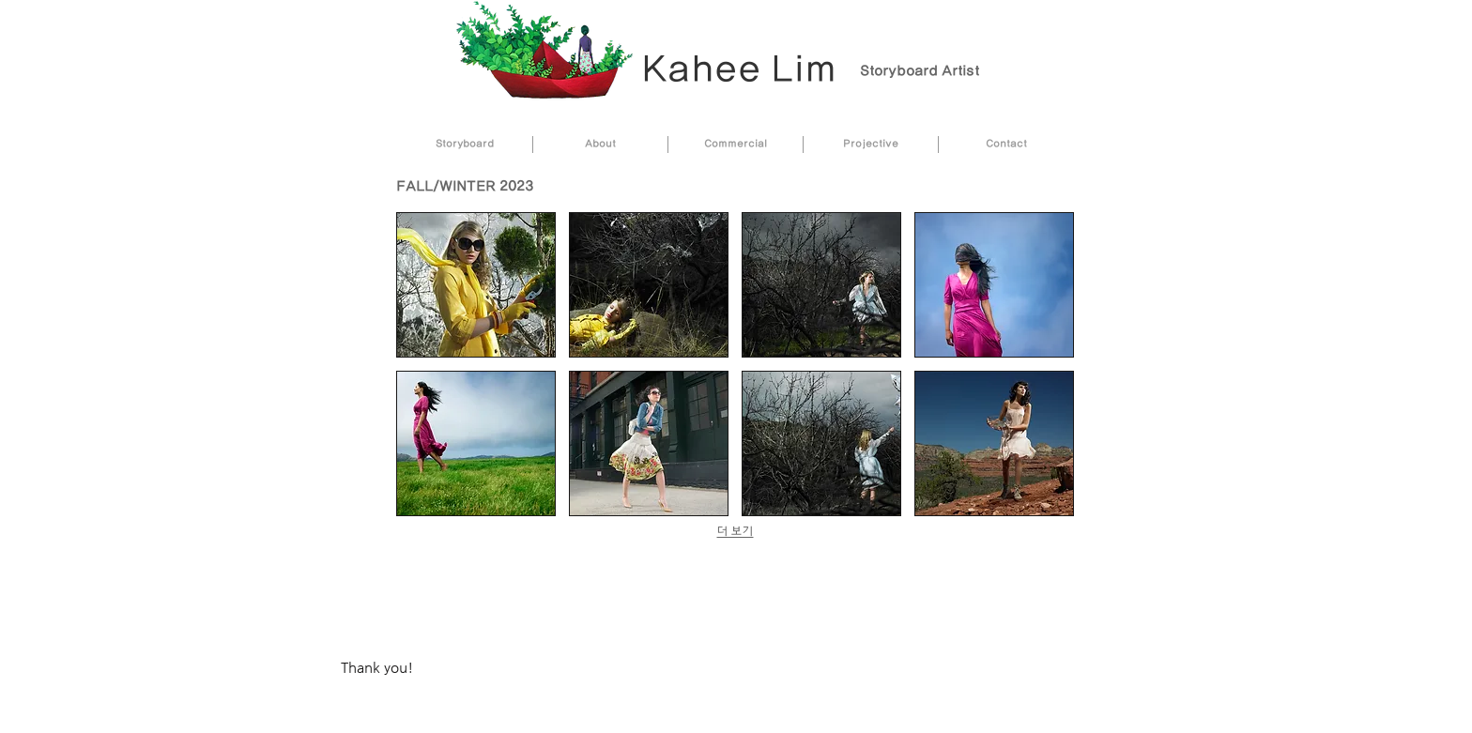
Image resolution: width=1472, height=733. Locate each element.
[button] (476, 285)
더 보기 (735, 532)
